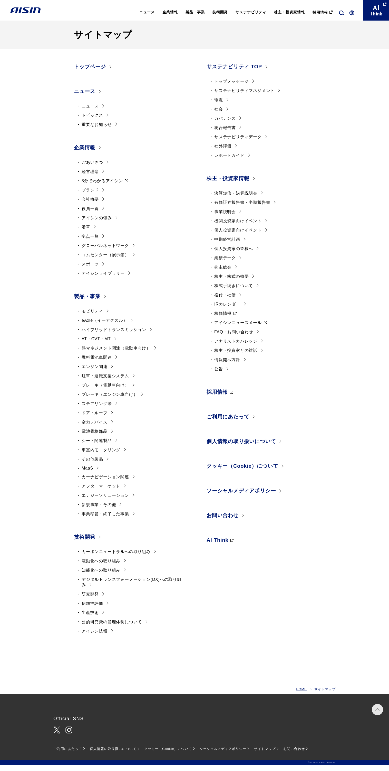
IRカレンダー (227, 310)
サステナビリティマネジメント (244, 96)
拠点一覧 (90, 242)
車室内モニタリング (101, 456)
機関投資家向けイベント (238, 227)
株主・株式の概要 (231, 282)
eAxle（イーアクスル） (104, 326)
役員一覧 (90, 214)
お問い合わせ (223, 521)
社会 (218, 115)
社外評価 (222, 152)
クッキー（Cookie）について (242, 472)
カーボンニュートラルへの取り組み (116, 557)
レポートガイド (229, 161)
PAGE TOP (373, 721)
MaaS (87, 474)
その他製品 (92, 465)
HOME (301, 695)
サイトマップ (265, 754)
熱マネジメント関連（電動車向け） (116, 354)
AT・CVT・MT (96, 345)
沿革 (86, 233)
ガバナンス (225, 124)
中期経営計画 (227, 245)
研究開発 (90, 600)
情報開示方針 (227, 365)
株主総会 (222, 273)
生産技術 (90, 618)
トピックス (92, 121)
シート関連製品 (97, 446)
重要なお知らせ (97, 130)
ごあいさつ (92, 168)
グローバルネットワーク (105, 251)
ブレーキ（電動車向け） (105, 391)
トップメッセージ (231, 87)
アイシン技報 (95, 637)
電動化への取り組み (101, 567)
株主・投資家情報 (228, 184)
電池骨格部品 (95, 437)
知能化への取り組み (101, 576)
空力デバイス (95, 428)
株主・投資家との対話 (235, 356)
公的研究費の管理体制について (112, 628)
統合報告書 (225, 133)
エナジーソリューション (105, 501)
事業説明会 (225, 217)
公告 (218, 375)
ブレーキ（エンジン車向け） (110, 400)
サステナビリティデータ (238, 143)
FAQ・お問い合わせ (233, 338)
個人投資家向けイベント (238, 236)
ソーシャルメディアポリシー (241, 496)
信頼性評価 (92, 609)
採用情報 (217, 398)
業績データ (225, 264)
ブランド (90, 196)
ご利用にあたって (228, 422)
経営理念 (90, 177)
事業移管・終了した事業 (105, 520)
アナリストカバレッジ (235, 347)
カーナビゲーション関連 (105, 483)
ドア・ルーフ (95, 419)
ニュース (84, 97)
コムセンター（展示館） (105, 261)
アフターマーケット (101, 492)
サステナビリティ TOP (234, 72)
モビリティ (92, 317)
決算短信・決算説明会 (235, 199)
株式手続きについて (233, 291)
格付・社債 (225, 301)
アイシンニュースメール (238, 328)
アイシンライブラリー (103, 279)
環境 (218, 106)
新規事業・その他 (99, 510)
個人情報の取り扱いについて (241, 447)
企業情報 (84, 153)
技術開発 (84, 543)
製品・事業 (87, 302)
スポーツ (90, 270)
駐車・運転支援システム (105, 382)
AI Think (217, 546)
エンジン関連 (95, 372)
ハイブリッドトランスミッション (114, 335)
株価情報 (222, 319)
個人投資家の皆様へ (233, 254)
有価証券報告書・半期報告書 (242, 208)
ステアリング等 (97, 409)
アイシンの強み (97, 224)
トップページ (90, 72)
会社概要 (90, 205)
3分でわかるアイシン (102, 187)
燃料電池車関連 (97, 363)
